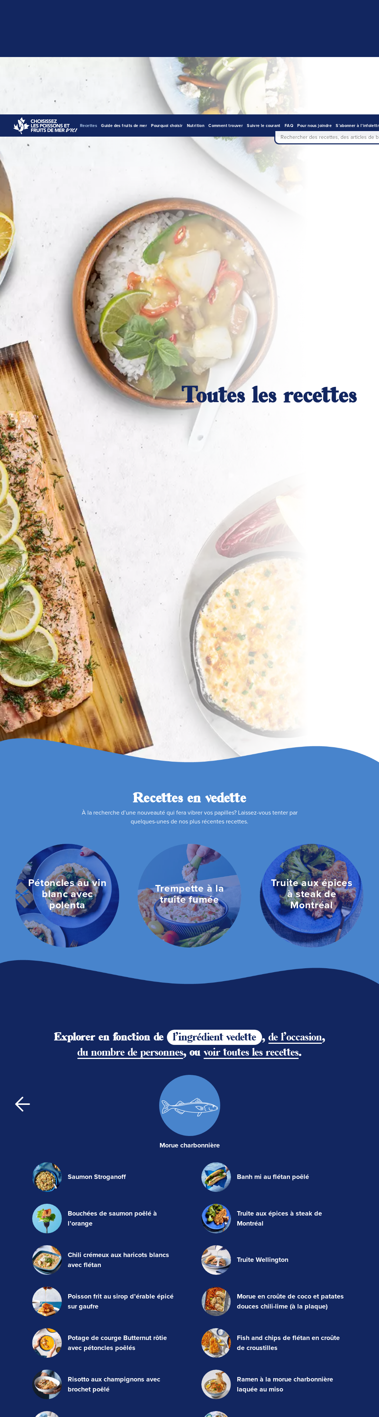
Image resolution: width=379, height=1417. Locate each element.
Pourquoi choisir (166, 11)
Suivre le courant (264, 11)
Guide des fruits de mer (124, 11)
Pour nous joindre (314, 11)
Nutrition (195, 11)
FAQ (289, 11)
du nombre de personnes (130, 724)
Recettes (88, 11)
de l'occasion (295, 709)
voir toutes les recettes (251, 724)
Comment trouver (225, 11)
